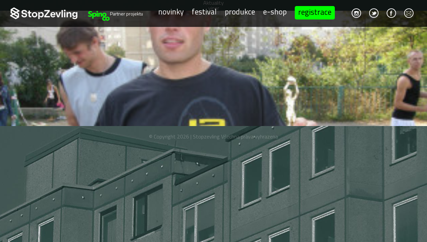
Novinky (171, 11)
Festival (204, 11)
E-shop (275, 11)
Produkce (240, 11)
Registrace (314, 12)
